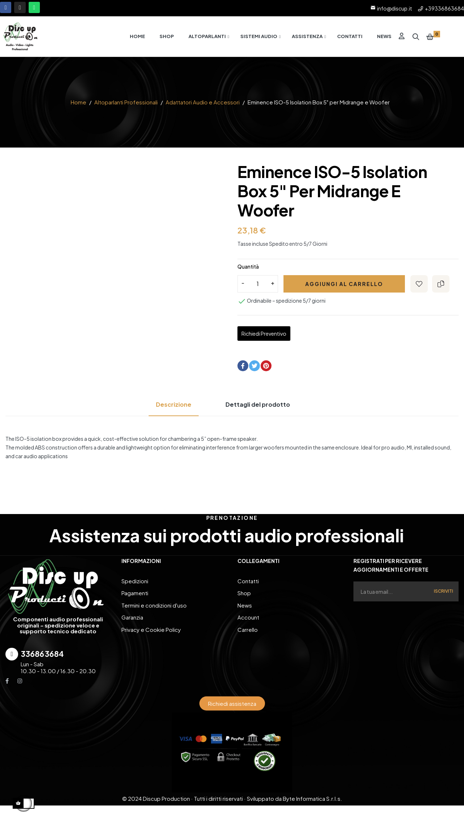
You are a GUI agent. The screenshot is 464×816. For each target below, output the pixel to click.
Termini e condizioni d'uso (154, 605)
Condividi (242, 369)
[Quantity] (258, 287)
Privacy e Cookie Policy (151, 627)
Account (248, 616)
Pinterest (266, 369)
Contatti (248, 584)
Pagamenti (134, 595)
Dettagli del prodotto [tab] (261, 408)
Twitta (254, 369)
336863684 (42, 657)
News (244, 605)
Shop (244, 595)
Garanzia (132, 616)
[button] (232, 707)
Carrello (247, 627)
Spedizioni (134, 584)
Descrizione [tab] (167, 408)
